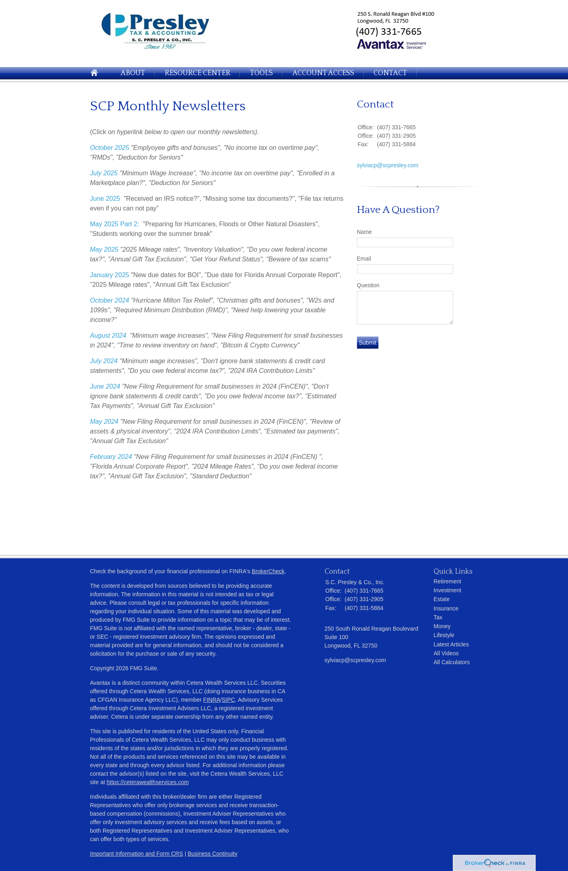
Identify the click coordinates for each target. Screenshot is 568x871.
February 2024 (111, 456)
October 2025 (109, 147)
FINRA (211, 699)
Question (368, 285)
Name (364, 232)
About (132, 73)
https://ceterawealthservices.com (148, 782)
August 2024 (108, 335)
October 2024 (109, 300)
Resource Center (197, 73)
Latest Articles (451, 644)
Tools (261, 73)
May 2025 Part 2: (114, 224)
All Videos (446, 653)
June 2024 (105, 386)
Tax (438, 617)
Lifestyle (444, 635)
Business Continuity (212, 853)
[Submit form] (368, 343)
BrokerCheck (268, 571)
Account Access (323, 73)
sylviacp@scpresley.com (387, 165)
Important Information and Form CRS (136, 853)
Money (442, 626)
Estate (442, 599)
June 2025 (105, 198)
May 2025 (104, 249)
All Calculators (452, 662)
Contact (390, 73)
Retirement (447, 581)
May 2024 (104, 421)
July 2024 (104, 361)
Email (364, 258)
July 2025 (104, 173)
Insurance (446, 608)
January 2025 (109, 274)
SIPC (228, 699)
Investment (447, 590)
